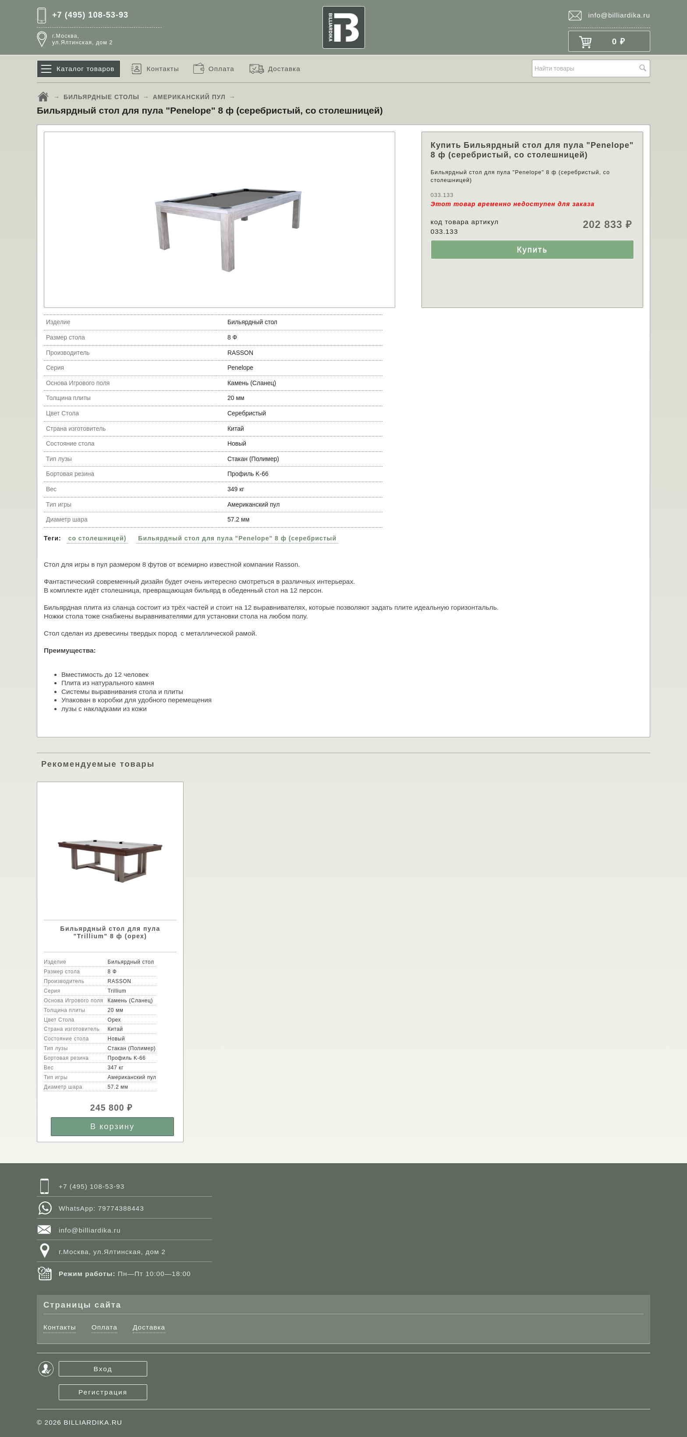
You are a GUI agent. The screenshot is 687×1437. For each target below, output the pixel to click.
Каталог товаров (86, 68)
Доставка (284, 68)
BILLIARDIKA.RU (93, 1422)
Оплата (221, 68)
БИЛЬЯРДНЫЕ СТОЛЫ (101, 96)
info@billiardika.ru (619, 15)
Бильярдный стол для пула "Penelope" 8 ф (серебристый (237, 538)
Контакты (162, 68)
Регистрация (102, 1392)
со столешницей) (97, 538)
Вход (103, 1369)
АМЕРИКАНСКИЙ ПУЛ (189, 96)
